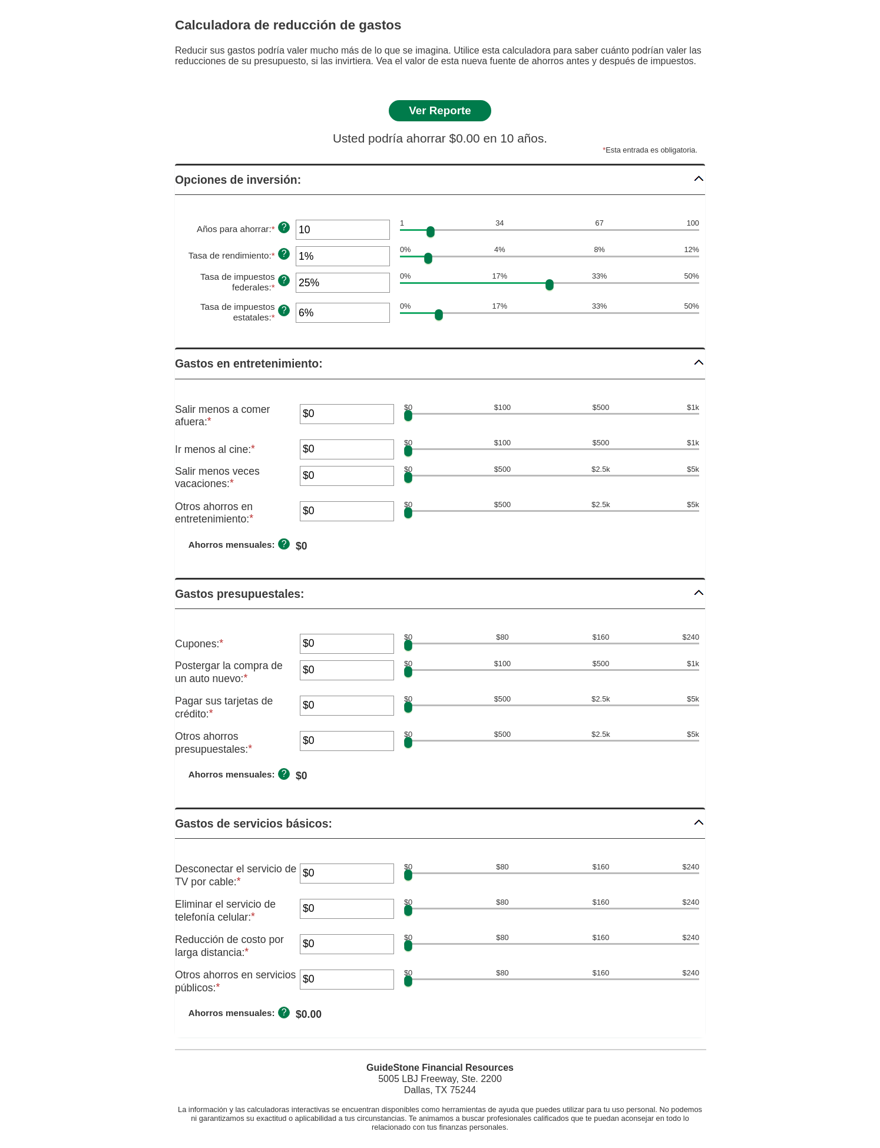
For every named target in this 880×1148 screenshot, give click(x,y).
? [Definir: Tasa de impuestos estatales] (284, 310)
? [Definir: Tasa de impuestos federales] (284, 280)
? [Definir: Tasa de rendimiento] (284, 254)
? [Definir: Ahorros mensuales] (284, 544)
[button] (440, 179)
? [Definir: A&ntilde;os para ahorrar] (284, 227)
